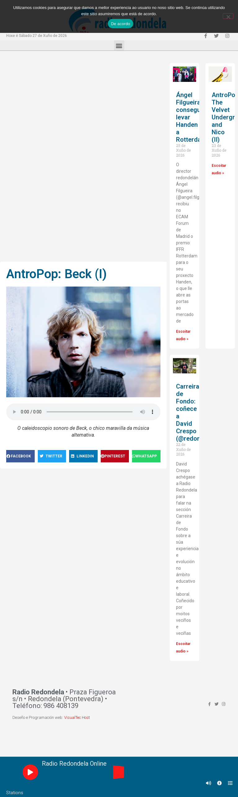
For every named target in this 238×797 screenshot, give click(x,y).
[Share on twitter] (52, 456)
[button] (119, 45)
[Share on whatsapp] (146, 456)
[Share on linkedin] (83, 456)
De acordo (120, 23)
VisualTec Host (77, 717)
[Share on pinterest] (115, 456)
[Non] (228, 16)
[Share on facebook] (20, 456)
